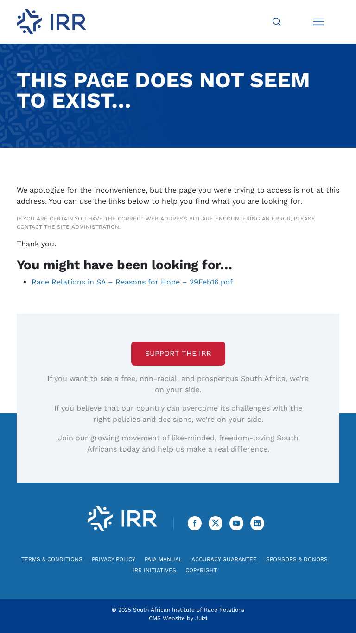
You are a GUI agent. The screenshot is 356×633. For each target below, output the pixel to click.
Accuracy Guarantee (224, 559)
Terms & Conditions (52, 559)
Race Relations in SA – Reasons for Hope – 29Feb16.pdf (132, 282)
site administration (88, 227)
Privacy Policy (113, 559)
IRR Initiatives (154, 570)
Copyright (201, 570)
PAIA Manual (163, 559)
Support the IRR (178, 353)
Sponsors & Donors (297, 559)
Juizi (201, 618)
